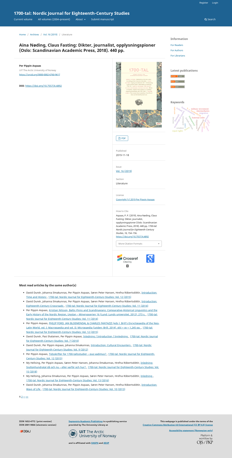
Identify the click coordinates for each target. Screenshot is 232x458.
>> (27, 396)
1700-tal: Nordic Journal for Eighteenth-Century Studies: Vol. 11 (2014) (106, 305)
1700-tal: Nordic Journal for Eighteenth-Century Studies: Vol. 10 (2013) (83, 389)
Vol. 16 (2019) (50, 34)
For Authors (177, 50)
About (79, 19)
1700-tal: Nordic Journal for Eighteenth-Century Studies (72, 13)
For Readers (177, 45)
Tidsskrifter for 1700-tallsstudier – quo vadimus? (78, 354)
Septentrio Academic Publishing (86, 421)
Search (210, 19)
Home (22, 34)
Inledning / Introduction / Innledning (105, 336)
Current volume (23, 19)
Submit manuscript (102, 19)
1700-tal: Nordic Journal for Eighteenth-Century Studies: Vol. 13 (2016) (67, 380)
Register (203, 2)
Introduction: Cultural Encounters (111, 345)
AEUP (106, 442)
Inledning (147, 376)
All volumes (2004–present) (54, 19)
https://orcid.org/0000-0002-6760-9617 (39, 74)
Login (215, 2)
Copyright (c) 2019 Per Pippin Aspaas (135, 199)
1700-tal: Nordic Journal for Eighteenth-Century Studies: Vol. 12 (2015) (89, 297)
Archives (34, 34)
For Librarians (178, 55)
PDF (123, 138)
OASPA (94, 442)
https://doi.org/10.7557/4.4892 (43, 85)
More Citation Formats (130, 243)
